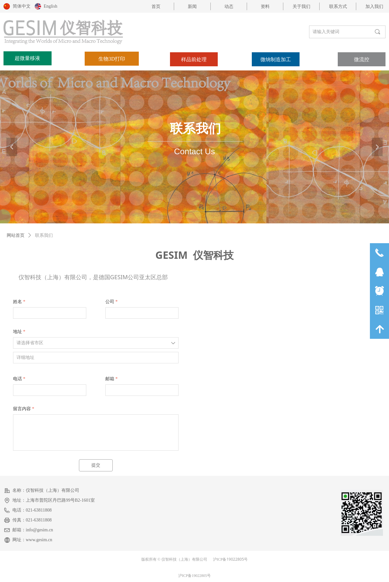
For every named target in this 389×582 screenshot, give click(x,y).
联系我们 (44, 235)
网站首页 (16, 235)
